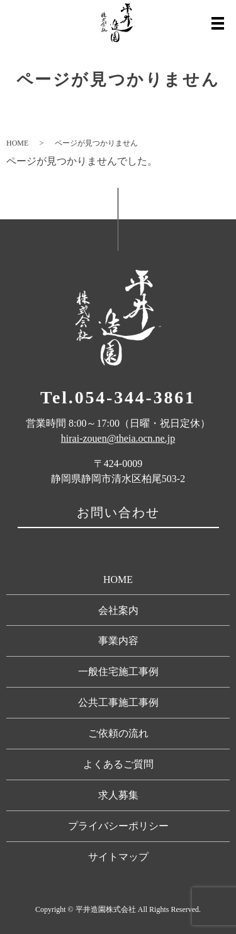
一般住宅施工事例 (118, 671)
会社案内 (118, 610)
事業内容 (118, 640)
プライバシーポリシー (118, 826)
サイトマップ (118, 856)
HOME (17, 143)
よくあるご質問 (118, 764)
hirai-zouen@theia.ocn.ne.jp (118, 438)
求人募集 (118, 795)
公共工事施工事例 (118, 702)
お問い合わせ (118, 512)
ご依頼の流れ (118, 733)
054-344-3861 (135, 397)
